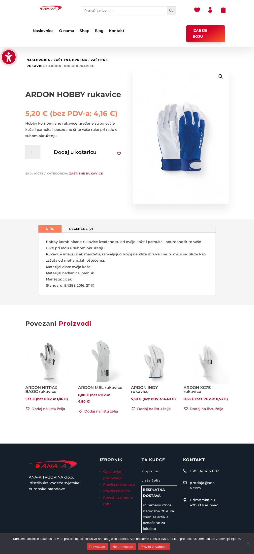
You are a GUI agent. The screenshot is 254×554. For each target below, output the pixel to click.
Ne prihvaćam (123, 547)
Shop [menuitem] (84, 31)
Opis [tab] (50, 229)
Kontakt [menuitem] (116, 31)
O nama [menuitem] (66, 31)
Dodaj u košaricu (75, 152)
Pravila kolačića (116, 491)
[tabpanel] (127, 264)
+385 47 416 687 (204, 471)
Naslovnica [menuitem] (43, 31)
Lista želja (151, 480)
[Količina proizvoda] (32, 152)
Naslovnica (38, 60)
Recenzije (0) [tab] (81, 229)
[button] (8, 57)
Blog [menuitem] (99, 31)
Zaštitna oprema (70, 60)
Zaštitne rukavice (86, 173)
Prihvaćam (97, 547)
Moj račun (150, 471)
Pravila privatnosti (119, 484)
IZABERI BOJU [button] (199, 33)
